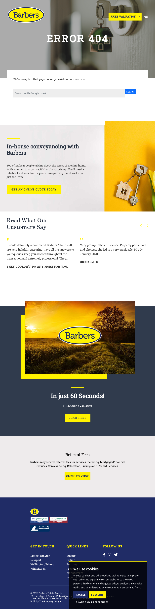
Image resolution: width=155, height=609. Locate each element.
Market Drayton (40, 555)
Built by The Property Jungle (45, 601)
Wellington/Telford (42, 564)
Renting (72, 564)
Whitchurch (37, 568)
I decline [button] (97, 602)
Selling (71, 560)
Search (130, 91)
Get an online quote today (33, 189)
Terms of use (38, 596)
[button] (141, 225)
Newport (35, 560)
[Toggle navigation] (146, 16)
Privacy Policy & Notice (59, 596)
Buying (71, 555)
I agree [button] (81, 602)
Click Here (77, 418)
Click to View (77, 476)
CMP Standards (58, 598)
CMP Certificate (39, 598)
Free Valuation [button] (125, 16)
